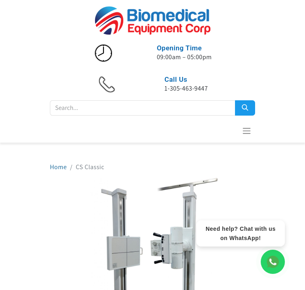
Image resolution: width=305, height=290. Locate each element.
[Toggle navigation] (246, 130)
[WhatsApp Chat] (273, 262)
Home (58, 167)
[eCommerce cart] (227, 130)
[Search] (245, 108)
